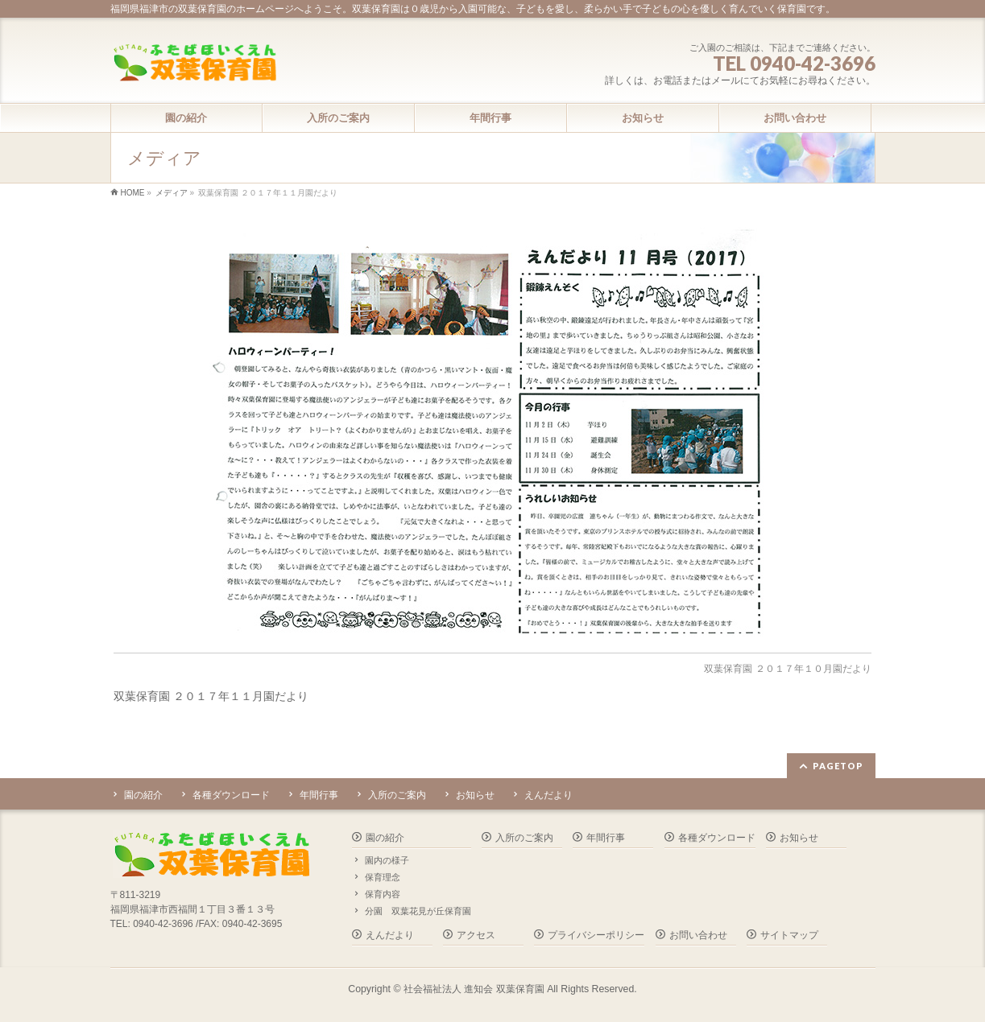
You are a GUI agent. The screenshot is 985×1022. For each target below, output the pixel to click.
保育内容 (382, 894)
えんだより (548, 795)
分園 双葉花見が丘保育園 (418, 911)
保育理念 (382, 877)
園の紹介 (143, 795)
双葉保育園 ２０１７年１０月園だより (787, 668)
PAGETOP (838, 765)
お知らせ (475, 795)
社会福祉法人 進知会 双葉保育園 (474, 989)
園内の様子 (387, 860)
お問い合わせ (698, 935)
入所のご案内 (397, 795)
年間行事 (319, 795)
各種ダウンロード (231, 795)
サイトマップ (789, 935)
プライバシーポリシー (596, 935)
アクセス (476, 935)
